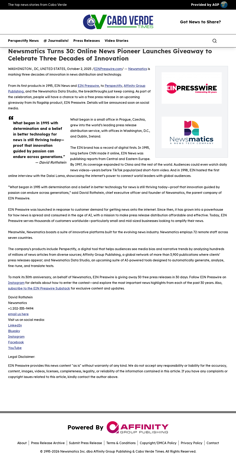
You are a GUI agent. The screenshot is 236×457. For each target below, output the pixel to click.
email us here (18, 314)
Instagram (16, 283)
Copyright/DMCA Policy (158, 443)
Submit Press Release (85, 443)
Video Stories (116, 41)
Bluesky (14, 331)
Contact (213, 443)
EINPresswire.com (108, 69)
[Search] (214, 40)
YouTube (15, 348)
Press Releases (86, 41)
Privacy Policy (191, 443)
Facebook (16, 342)
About (22, 443)
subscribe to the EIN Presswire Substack (39, 288)
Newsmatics (137, 69)
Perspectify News (23, 41)
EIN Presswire (88, 86)
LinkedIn (15, 325)
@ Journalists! (56, 41)
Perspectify (113, 86)
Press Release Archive (48, 443)
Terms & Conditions (121, 443)
